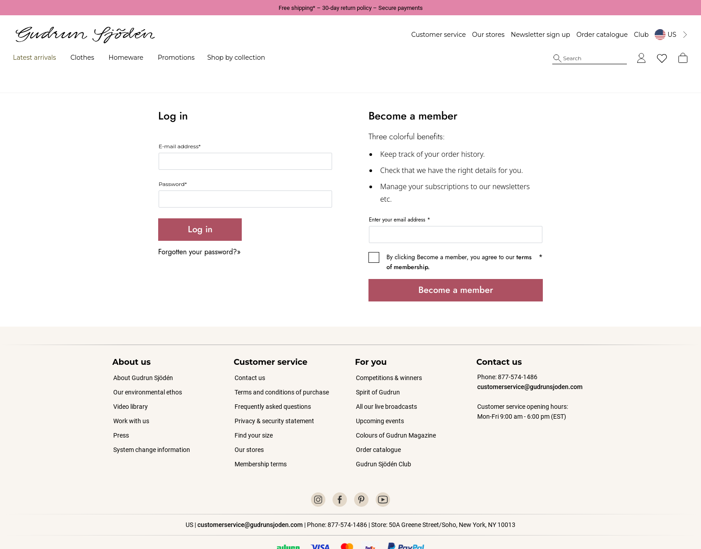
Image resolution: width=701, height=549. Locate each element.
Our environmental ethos (147, 371)
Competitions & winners (389, 357)
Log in (200, 208)
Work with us (131, 400)
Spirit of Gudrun (378, 371)
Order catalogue (589, 35)
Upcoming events (380, 400)
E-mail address (179, 125)
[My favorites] (649, 58)
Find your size (254, 414)
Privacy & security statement (274, 400)
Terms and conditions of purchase (282, 371)
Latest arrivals (46, 57)
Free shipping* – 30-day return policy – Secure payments (351, 7)
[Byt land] (659, 34)
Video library (130, 386)
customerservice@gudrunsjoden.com (529, 366)
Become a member (455, 269)
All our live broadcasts (386, 386)
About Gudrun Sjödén (143, 357)
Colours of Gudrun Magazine (396, 414)
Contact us (250, 357)
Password (173, 163)
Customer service (426, 35)
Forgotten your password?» (199, 231)
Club (629, 35)
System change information (151, 429)
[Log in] (629, 58)
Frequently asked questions (273, 386)
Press (121, 414)
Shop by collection (248, 57)
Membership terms (261, 443)
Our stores (476, 35)
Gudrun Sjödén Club (383, 443)
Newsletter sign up (528, 35)
